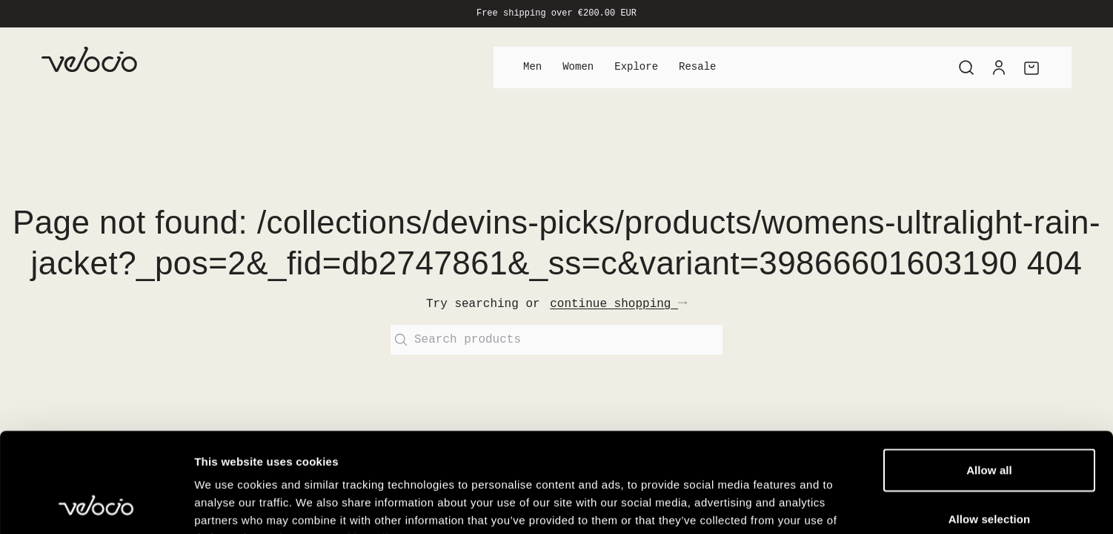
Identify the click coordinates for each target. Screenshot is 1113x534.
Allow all (989, 376)
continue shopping (618, 304)
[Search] (966, 67)
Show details (777, 504)
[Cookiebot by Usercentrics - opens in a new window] (96, 505)
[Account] (999, 67)
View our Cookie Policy (337, 444)
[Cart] (1031, 67)
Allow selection (989, 425)
